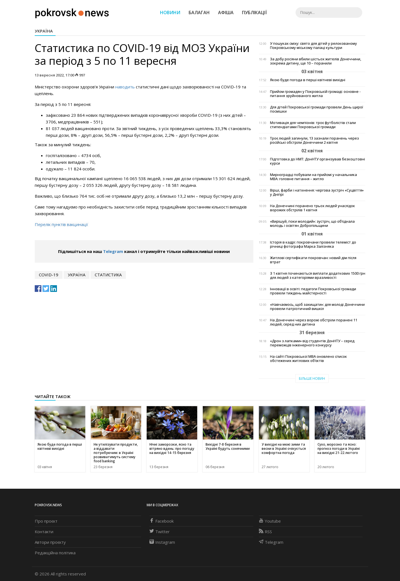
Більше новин (312, 378)
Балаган (199, 12)
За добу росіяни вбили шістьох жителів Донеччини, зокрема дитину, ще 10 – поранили (315, 61)
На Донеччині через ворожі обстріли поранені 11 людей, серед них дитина (313, 322)
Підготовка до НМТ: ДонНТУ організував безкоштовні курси (317, 161)
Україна (44, 31)
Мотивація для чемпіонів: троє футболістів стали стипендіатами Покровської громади (313, 125)
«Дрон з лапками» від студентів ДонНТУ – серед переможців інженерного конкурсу (312, 343)
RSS (265, 531)
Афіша (226, 12)
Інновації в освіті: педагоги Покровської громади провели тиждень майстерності (313, 291)
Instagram (162, 542)
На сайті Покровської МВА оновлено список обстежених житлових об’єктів (308, 358)
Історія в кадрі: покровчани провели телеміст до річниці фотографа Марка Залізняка (313, 244)
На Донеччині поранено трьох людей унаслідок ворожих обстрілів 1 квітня (312, 208)
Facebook (161, 521)
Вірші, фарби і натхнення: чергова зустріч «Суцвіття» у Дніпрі (317, 192)
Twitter (159, 531)
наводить (125, 87)
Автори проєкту (50, 542)
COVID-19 (48, 274)
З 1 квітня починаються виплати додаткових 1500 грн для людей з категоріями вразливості (317, 275)
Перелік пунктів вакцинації (62, 224)
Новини (170, 12)
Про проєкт (46, 521)
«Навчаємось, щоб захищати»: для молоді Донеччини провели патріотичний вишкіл (317, 306)
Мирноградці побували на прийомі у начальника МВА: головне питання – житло (313, 177)
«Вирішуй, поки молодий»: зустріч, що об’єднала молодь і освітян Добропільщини (312, 223)
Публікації (254, 12)
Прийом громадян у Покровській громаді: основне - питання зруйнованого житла (315, 94)
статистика (108, 274)
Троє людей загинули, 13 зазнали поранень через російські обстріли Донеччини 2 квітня (314, 140)
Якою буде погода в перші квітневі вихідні (307, 80)
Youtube (270, 521)
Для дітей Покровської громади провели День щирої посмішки (316, 109)
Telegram (113, 251)
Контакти (44, 531)
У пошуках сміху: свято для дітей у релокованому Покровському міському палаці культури (313, 45)
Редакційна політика (55, 552)
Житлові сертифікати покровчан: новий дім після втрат (313, 260)
